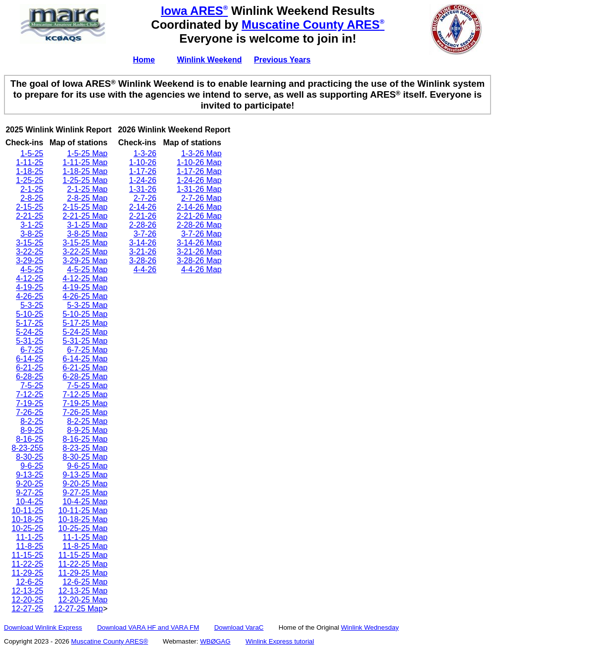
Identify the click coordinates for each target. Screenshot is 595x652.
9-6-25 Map (87, 466)
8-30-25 (29, 457)
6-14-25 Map (85, 359)
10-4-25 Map (85, 501)
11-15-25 (27, 555)
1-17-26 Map (199, 171)
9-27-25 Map (85, 492)
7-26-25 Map (85, 412)
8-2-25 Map (87, 421)
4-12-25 (29, 278)
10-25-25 (27, 528)
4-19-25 (29, 287)
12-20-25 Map (83, 599)
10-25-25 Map (83, 528)
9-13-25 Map (85, 475)
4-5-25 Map (87, 269)
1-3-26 (145, 153)
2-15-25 (29, 207)
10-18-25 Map (83, 519)
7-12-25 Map (85, 394)
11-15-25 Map (83, 555)
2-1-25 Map (87, 189)
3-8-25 (31, 234)
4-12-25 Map (85, 278)
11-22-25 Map (83, 564)
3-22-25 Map (85, 251)
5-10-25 (29, 314)
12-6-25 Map (85, 582)
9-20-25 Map (85, 483)
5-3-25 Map (87, 305)
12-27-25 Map (78, 608)
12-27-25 (27, 608)
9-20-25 (29, 483)
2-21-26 (142, 216)
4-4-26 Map (201, 269)
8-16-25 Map (85, 439)
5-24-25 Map (85, 332)
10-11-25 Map (83, 510)
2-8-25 (31, 198)
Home (144, 60)
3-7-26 (145, 234)
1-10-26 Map (199, 162)
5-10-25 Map (85, 314)
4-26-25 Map (85, 296)
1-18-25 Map (85, 171)
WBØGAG (215, 641)
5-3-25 (31, 305)
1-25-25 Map (85, 180)
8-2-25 (31, 421)
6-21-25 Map (85, 367)
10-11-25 (27, 510)
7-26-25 (29, 412)
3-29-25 (29, 260)
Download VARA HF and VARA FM (148, 627)
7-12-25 (29, 394)
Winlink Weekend (209, 60)
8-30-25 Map (85, 457)
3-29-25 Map (85, 260)
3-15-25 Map (85, 242)
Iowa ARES (194, 10)
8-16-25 (29, 439)
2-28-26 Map (199, 225)
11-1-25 (29, 537)
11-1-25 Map (85, 537)
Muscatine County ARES (313, 24)
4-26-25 (29, 296)
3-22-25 (29, 251)
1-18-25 (29, 171)
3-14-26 (142, 242)
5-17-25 (29, 323)
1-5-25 (31, 153)
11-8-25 (29, 546)
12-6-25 (29, 582)
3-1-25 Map (87, 225)
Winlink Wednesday (370, 627)
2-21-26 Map (199, 216)
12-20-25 (27, 599)
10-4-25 (29, 501)
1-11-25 (29, 162)
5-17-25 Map (85, 323)
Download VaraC (239, 627)
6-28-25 (29, 376)
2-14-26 (142, 207)
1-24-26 (142, 180)
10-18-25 (27, 519)
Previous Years (282, 60)
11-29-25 (27, 573)
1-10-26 (142, 162)
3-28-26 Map (199, 260)
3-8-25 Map (87, 234)
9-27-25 (29, 492)
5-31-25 (29, 341)
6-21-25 (29, 367)
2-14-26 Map (199, 207)
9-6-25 (31, 466)
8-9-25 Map (87, 430)
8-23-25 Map (85, 448)
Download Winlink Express (43, 627)
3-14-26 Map (199, 242)
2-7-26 (145, 198)
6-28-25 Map (85, 376)
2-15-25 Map (85, 207)
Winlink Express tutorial (280, 641)
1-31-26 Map (199, 189)
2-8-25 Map (87, 198)
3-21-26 (142, 251)
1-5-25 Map (87, 153)
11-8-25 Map (85, 546)
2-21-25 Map (85, 216)
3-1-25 (31, 225)
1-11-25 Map (85, 162)
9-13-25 (29, 475)
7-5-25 (31, 385)
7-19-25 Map (85, 403)
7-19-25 (29, 403)
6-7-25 (31, 350)
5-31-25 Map (85, 341)
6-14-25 (29, 359)
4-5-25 (31, 269)
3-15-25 (29, 242)
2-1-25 (31, 189)
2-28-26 (142, 225)
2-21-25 (29, 216)
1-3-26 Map (201, 153)
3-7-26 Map (201, 234)
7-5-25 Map (87, 385)
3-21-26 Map (199, 251)
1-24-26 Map (199, 180)
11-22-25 (27, 564)
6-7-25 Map (87, 350)
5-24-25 (29, 332)
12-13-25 (27, 591)
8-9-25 (31, 430)
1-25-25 (29, 180)
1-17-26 (142, 171)
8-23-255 (27, 448)
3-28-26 (142, 260)
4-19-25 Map (85, 287)
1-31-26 (142, 189)
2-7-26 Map (201, 198)
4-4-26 (145, 269)
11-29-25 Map (83, 573)
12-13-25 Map (83, 591)
